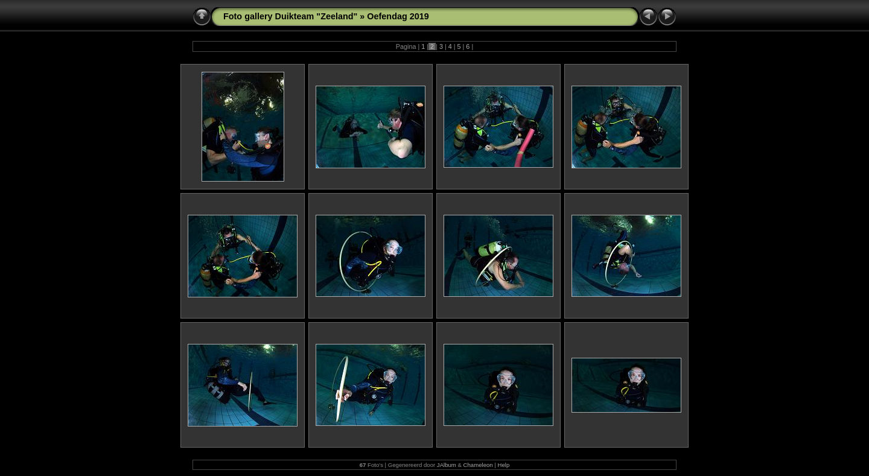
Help (503, 465)
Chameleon (478, 465)
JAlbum (446, 465)
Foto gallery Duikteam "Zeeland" (290, 16)
